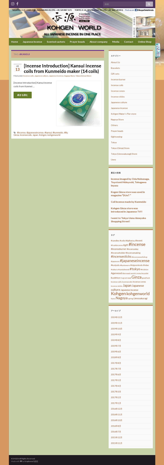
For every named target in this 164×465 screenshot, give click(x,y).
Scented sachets (56, 41)
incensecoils (26, 135)
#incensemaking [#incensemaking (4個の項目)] (133, 252)
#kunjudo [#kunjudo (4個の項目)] (115, 265)
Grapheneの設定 (31, 461)
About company (99, 41)
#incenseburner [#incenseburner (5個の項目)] (118, 249)
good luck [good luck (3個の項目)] (146, 278)
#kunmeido (58, 132)
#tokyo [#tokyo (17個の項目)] (135, 269)
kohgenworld (54, 135)
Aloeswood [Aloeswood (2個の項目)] (126, 273)
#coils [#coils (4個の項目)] (122, 240)
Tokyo (114, 142)
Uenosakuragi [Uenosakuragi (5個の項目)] (140, 298)
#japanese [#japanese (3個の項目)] (115, 261)
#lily (66, 132)
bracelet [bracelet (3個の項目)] (145, 273)
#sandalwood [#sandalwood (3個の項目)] (123, 269)
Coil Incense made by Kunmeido (128, 201)
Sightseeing (116, 136)
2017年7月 (116, 368)
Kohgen (43, 135)
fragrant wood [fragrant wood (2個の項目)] (126, 278)
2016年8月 (116, 426)
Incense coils (28, 76)
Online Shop (144, 41)
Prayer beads (77, 41)
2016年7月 (116, 431)
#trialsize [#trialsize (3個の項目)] (144, 269)
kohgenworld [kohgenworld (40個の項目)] (138, 293)
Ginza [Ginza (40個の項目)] (137, 277)
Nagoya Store (69, 76)
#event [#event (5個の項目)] (138, 240)
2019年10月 (116, 328)
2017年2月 (116, 397)
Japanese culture (41, 76)
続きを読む (22, 95)
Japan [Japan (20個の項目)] (127, 285)
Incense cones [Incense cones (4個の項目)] (139, 281)
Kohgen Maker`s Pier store (123, 113)
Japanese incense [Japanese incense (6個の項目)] (129, 289)
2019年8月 (116, 340)
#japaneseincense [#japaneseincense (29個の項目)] (135, 260)
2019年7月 (116, 346)
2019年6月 (116, 351)
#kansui (48, 132)
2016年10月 (116, 420)
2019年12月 (116, 317)
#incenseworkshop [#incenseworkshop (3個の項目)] (139, 257)
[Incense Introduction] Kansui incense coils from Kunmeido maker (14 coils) (62, 68)
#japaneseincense (35, 132)
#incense (21, 132)
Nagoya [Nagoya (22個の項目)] (122, 298)
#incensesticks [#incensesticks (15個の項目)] (121, 256)
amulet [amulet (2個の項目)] (133, 273)
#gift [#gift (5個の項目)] (125, 245)
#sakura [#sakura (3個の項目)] (114, 269)
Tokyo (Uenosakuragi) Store (124, 154)
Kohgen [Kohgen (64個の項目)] (118, 293)
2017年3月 (116, 391)
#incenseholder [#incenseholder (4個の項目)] (118, 252)
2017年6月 (116, 374)
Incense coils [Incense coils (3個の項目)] (116, 282)
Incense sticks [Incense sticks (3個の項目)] (116, 286)
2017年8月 (116, 363)
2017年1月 (116, 403)
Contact (128, 41)
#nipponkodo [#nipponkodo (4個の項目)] (136, 265)
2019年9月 (116, 334)
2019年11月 (116, 323)
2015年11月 (116, 443)
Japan (35, 135)
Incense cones (118, 91)
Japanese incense (56, 76)
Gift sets (115, 73)
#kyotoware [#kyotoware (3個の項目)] (125, 265)
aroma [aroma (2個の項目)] (138, 273)
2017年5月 (116, 380)
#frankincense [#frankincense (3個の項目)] (117, 245)
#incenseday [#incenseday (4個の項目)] (132, 249)
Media (115, 41)
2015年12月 (116, 437)
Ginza (16, 135)
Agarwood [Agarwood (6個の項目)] (116, 273)
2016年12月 (116, 408)
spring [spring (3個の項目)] (130, 298)
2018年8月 (116, 357)
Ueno (113, 159)
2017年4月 (116, 386)
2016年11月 (116, 414)
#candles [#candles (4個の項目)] (115, 240)
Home (14, 41)
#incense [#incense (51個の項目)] (137, 244)
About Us (115, 62)
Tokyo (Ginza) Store (83, 76)
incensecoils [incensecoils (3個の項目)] (127, 282)
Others (114, 125)
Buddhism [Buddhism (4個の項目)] (115, 277)
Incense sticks (118, 96)
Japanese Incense (32, 41)
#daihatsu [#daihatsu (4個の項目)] (130, 240)
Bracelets (115, 68)
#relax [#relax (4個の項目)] (146, 265)
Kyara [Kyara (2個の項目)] (113, 299)
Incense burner (118, 79)
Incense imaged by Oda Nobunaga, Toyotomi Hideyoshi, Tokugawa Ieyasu (130, 182)
